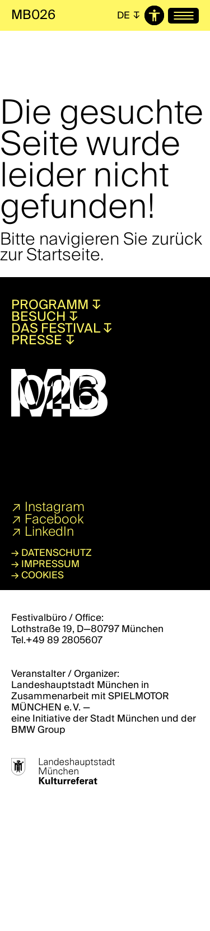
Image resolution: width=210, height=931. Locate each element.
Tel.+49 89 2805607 (56, 640)
